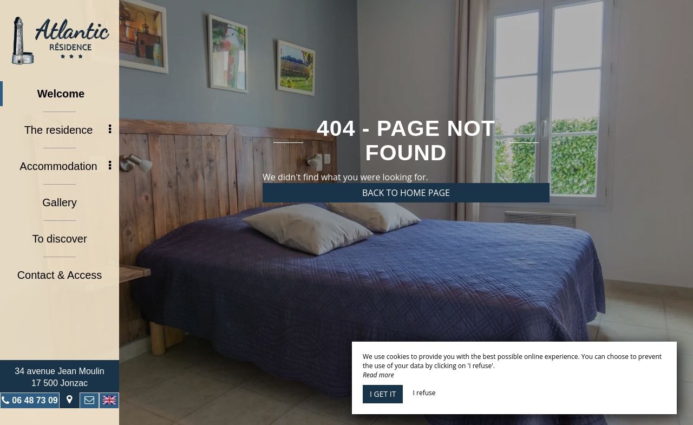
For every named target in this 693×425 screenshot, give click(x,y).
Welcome (60, 94)
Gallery (59, 202)
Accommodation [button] (65, 166)
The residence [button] (67, 130)
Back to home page (406, 193)
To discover (59, 239)
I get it (383, 394)
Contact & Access (59, 275)
